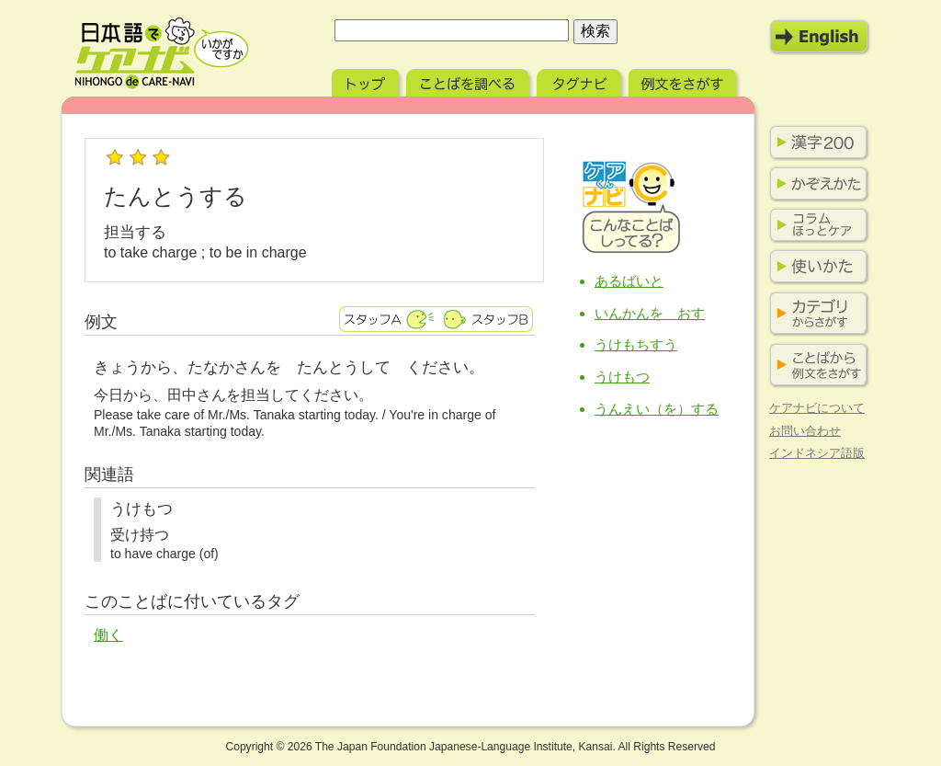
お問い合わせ (805, 431)
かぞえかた (815, 184)
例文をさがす (684, 80)
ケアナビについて (817, 408)
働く (108, 635)
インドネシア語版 (817, 453)
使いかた (815, 266)
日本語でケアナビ (162, 53)
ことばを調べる (469, 80)
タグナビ (581, 80)
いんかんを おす (650, 313)
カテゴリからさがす (815, 314)
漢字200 (815, 142)
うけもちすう (636, 344)
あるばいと (629, 281)
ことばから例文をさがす (815, 365)
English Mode (820, 36)
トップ (367, 80)
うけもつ (622, 376)
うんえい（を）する (657, 409)
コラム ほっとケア (815, 225)
